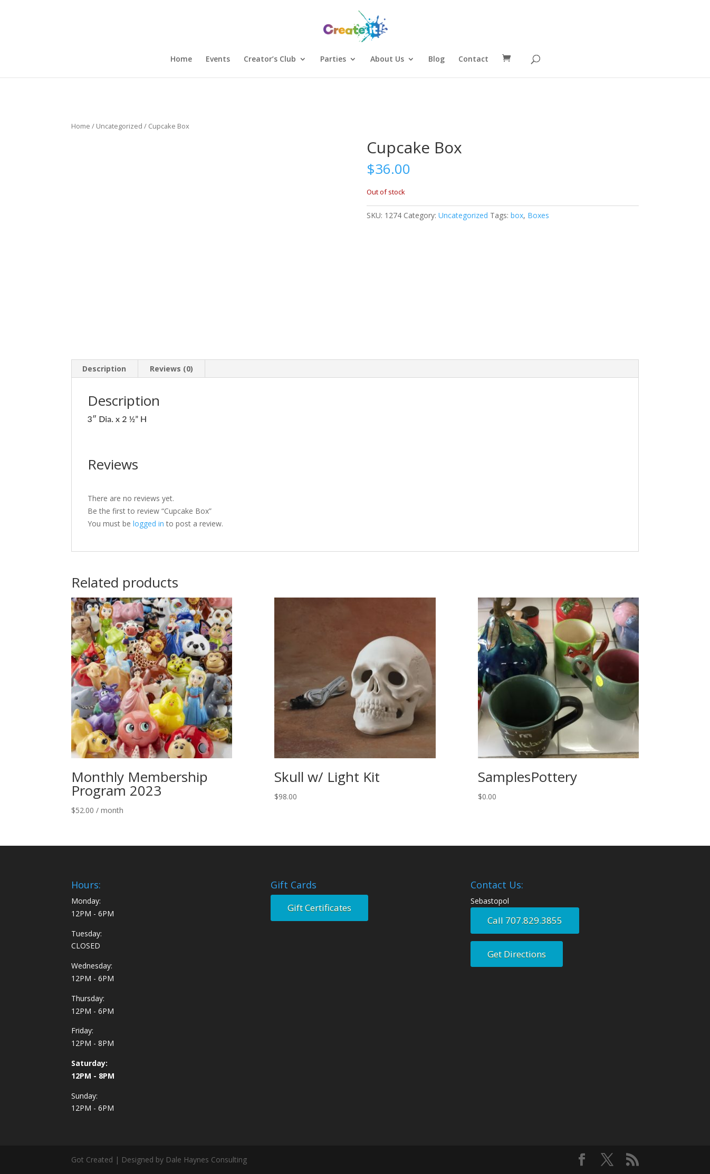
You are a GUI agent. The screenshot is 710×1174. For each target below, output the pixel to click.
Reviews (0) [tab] (171, 369)
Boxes (538, 215)
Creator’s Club (270, 59)
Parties (333, 59)
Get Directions (516, 954)
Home (181, 59)
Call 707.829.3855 (524, 920)
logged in (148, 523)
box (517, 215)
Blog (436, 59)
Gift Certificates (319, 908)
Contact (473, 59)
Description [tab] (104, 369)
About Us (387, 59)
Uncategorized (119, 126)
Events (218, 59)
